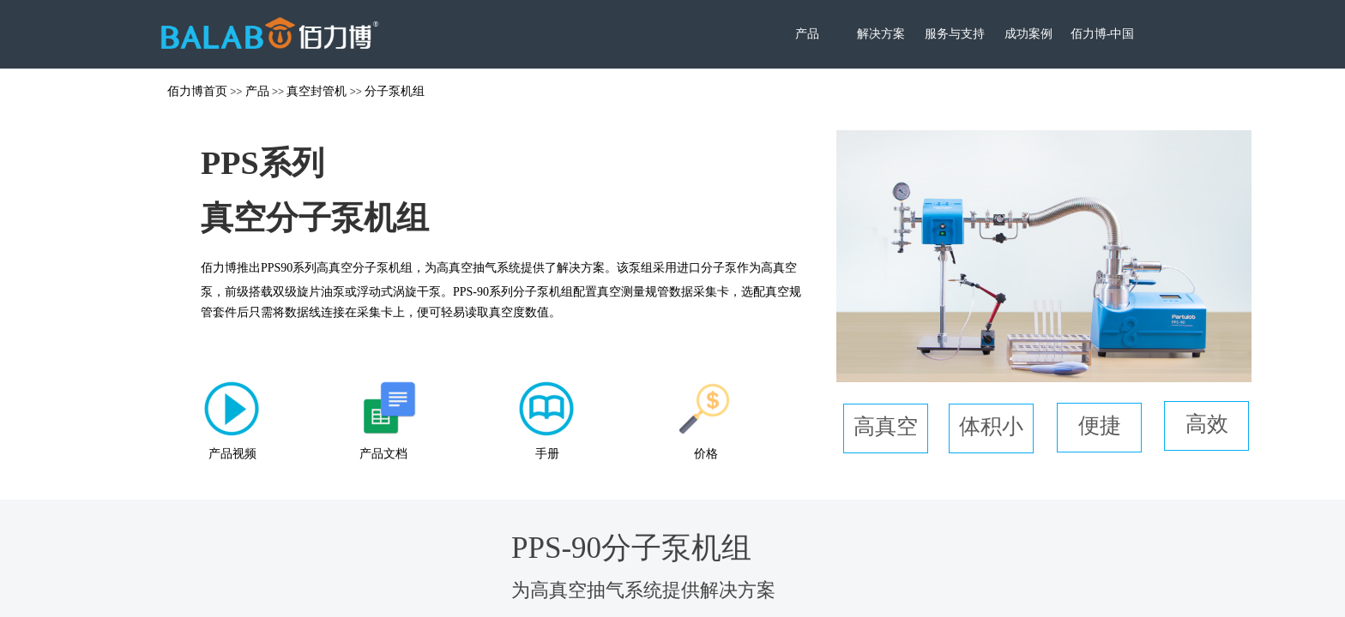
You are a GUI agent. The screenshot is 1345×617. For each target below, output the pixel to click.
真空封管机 (316, 91)
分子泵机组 (395, 91)
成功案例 (1028, 33)
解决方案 (881, 33)
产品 (807, 33)
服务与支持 (955, 33)
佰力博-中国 (1103, 33)
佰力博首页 (197, 91)
